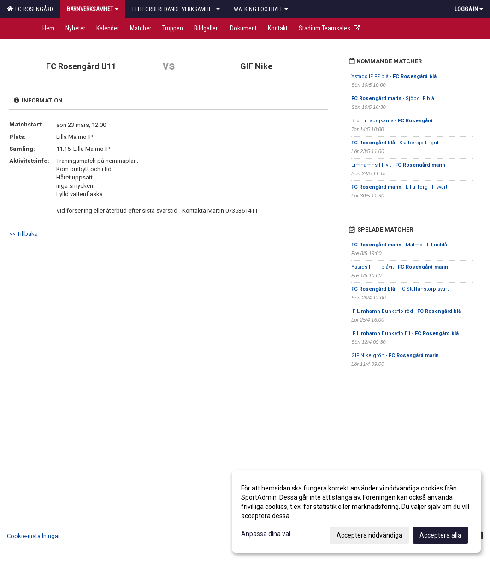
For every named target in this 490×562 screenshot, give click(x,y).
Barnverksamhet (92, 9)
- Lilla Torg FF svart (399, 187)
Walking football (261, 9)
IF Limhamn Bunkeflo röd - (406, 311)
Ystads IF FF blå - (394, 76)
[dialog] (356, 511)
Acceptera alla (440, 535)
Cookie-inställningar (33, 535)
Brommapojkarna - (392, 121)
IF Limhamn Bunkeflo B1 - (405, 333)
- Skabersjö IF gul (394, 143)
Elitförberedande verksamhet (176, 9)
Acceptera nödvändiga (369, 535)
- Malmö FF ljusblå (399, 245)
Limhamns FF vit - (398, 165)
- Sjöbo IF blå (392, 99)
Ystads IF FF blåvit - (399, 267)
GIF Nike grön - (395, 356)
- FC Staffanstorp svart (400, 289)
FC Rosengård (30, 8)
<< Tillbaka (23, 233)
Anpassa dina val (265, 534)
